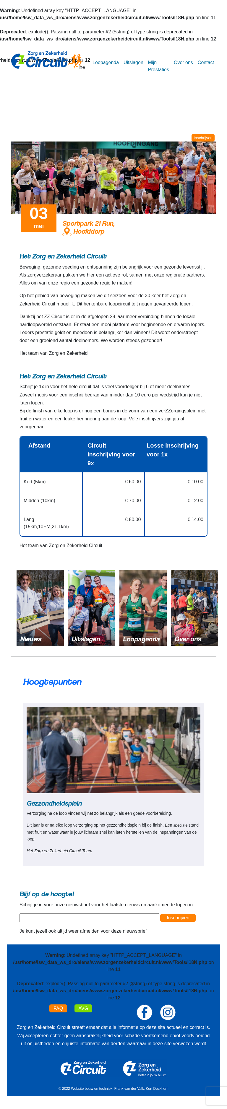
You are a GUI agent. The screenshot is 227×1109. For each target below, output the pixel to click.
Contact (206, 62)
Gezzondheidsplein (54, 803)
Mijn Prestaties (158, 66)
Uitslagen (133, 62)
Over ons (183, 62)
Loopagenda (106, 62)
